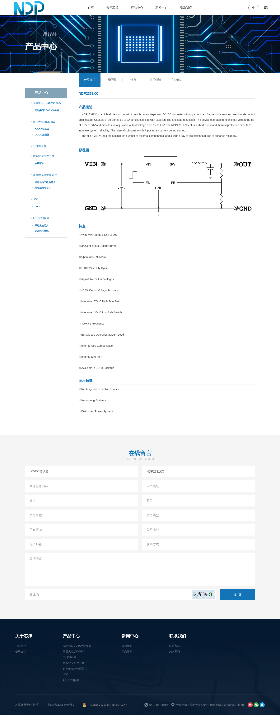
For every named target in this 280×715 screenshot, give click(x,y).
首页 (91, 7)
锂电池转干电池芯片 (45, 182)
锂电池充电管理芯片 (44, 174)
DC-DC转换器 (42, 129)
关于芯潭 (112, 7)
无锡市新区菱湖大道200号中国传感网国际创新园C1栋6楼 (210, 704)
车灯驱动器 (38, 146)
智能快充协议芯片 (42, 155)
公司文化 (20, 651)
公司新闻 (127, 645)
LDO (34, 199)
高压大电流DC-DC (43, 121)
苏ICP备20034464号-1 (61, 704)
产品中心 (137, 7)
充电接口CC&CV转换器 (46, 102)
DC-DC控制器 (42, 134)
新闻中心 (161, 7)
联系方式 (174, 645)
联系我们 (186, 7)
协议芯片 (39, 163)
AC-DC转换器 (40, 218)
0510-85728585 (158, 704)
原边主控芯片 (42, 225)
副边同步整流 (42, 231)
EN (266, 7)
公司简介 (20, 645)
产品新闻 (127, 651)
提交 (239, 594)
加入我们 (174, 651)
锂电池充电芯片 (43, 187)
